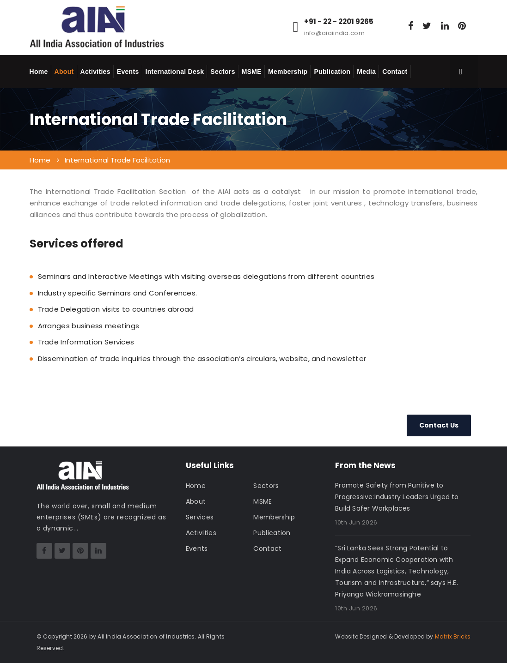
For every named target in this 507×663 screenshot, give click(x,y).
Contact (394, 71)
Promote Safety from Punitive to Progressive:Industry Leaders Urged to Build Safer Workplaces (396, 497)
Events (128, 71)
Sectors (222, 71)
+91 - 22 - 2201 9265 (338, 21)
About (64, 71)
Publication (332, 71)
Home (39, 71)
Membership (287, 71)
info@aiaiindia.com (334, 33)
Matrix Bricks (453, 636)
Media (366, 71)
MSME (252, 71)
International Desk (175, 71)
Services (200, 517)
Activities (95, 71)
